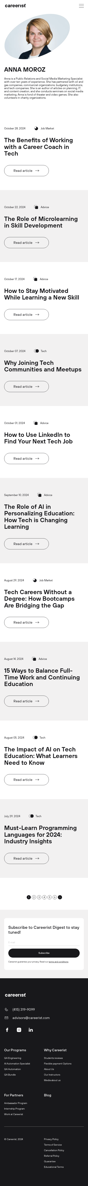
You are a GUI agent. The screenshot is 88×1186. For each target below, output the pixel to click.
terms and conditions (58, 961)
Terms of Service (53, 1144)
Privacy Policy (51, 1139)
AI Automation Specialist (17, 1063)
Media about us (52, 1080)
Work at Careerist (13, 1114)
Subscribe (44, 952)
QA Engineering (12, 1057)
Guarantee (50, 1161)
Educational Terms (54, 1166)
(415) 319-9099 (23, 1009)
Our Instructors (52, 1074)
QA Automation (12, 1069)
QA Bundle (10, 1074)
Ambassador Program (15, 1103)
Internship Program (14, 1108)
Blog (47, 1095)
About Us (49, 1069)
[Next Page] (60, 897)
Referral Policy (51, 1155)
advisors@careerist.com (31, 1018)
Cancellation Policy (54, 1150)
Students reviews (53, 1057)
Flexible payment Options (57, 1063)
